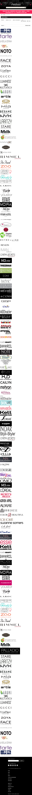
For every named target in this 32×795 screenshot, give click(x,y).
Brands (4, 14)
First (22, 21)
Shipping (9, 788)
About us (10, 783)
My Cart (9, 791)
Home (1, 14)
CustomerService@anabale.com (15, 768)
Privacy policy (11, 786)
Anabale (16, 4)
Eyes (9, 772)
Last (29, 21)
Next (28, 21)
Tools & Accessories (12, 777)
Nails (9, 775)
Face (9, 770)
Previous (24, 21)
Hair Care (10, 780)
